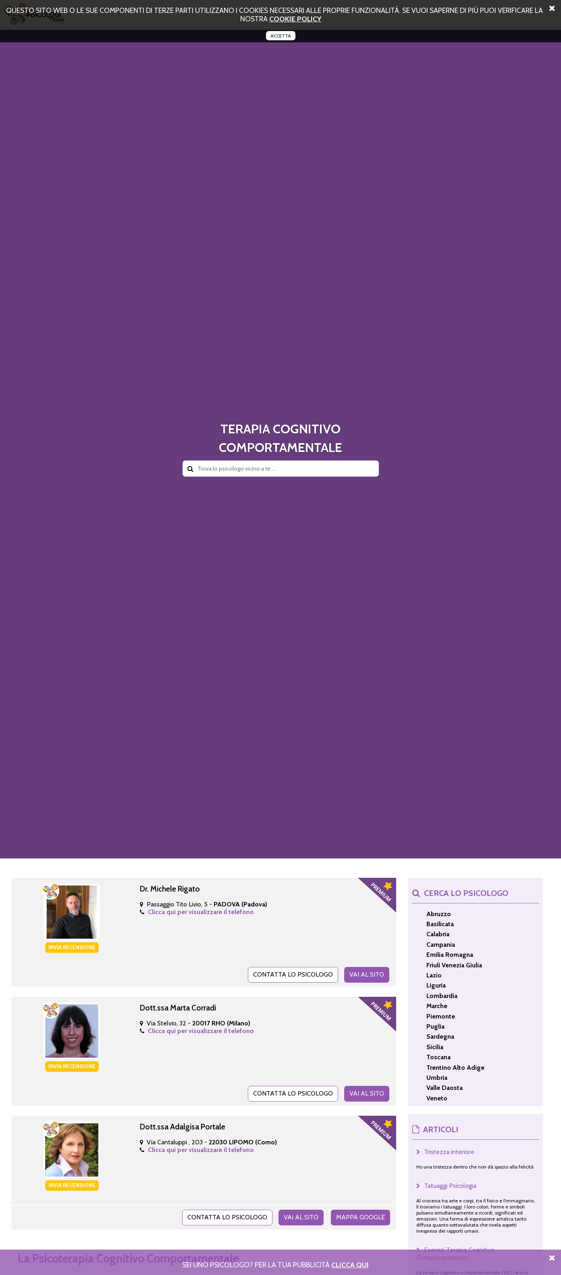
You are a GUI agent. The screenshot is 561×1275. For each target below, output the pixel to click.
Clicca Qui (350, 1264)
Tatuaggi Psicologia (450, 1186)
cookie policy (295, 19)
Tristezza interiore (449, 1152)
